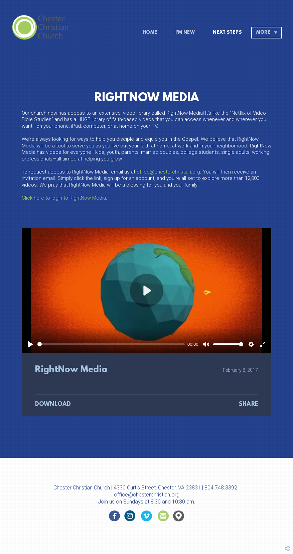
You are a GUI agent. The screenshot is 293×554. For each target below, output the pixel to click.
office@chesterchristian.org (168, 172)
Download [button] (53, 404)
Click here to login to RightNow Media (64, 198)
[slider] (111, 344)
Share (248, 404)
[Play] (30, 344)
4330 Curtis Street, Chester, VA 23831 (157, 487)
